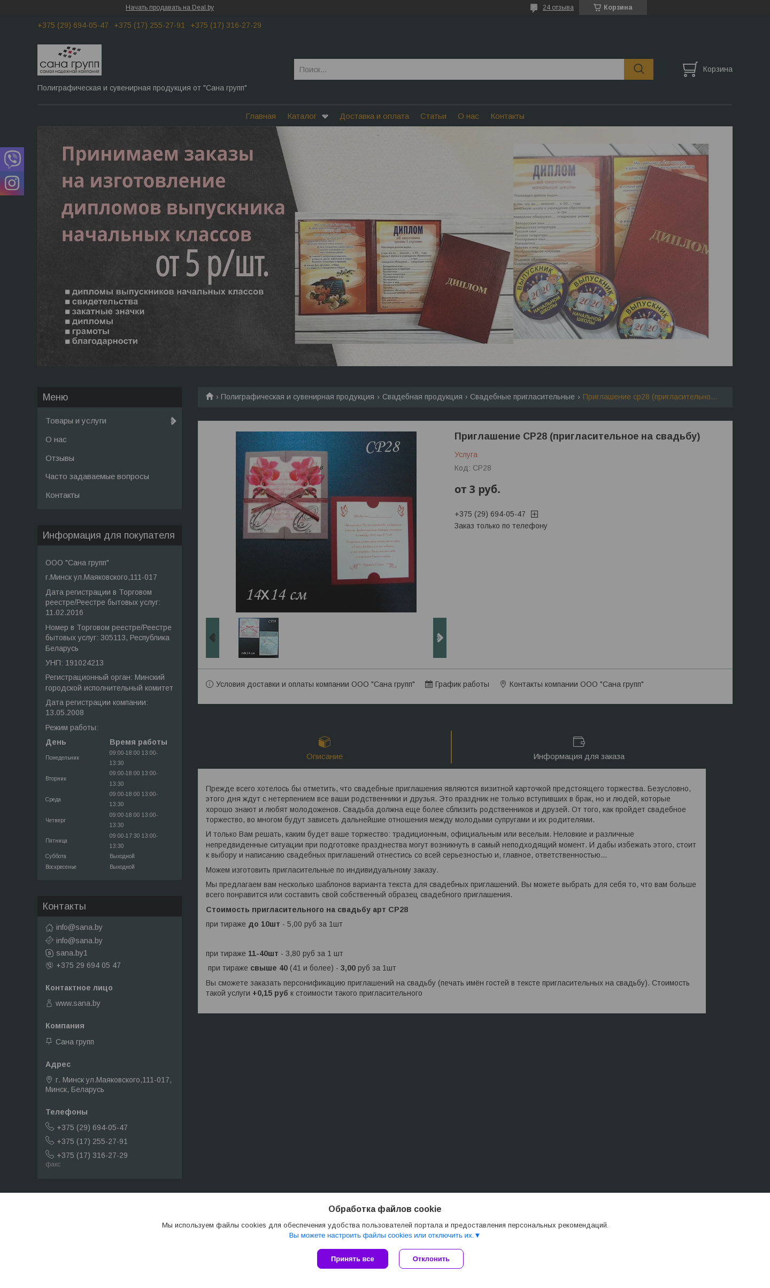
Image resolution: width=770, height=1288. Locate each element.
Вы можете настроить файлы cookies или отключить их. (381, 1235)
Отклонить (431, 1259)
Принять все (352, 1259)
